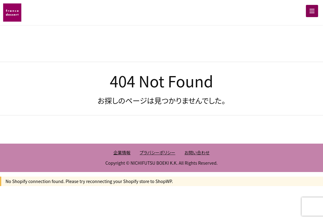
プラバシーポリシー (157, 152)
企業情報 (121, 152)
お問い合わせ (197, 152)
